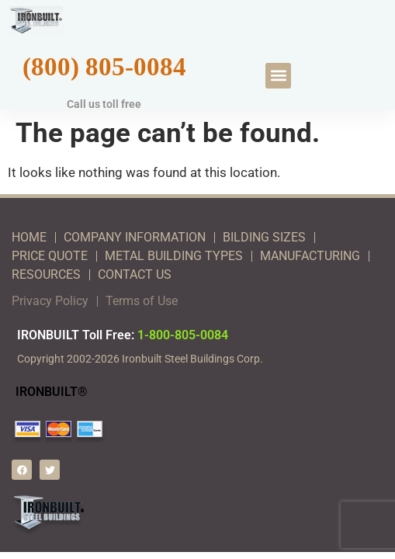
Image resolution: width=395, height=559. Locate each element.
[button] (278, 76)
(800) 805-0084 (104, 66)
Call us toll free (104, 104)
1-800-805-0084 (182, 335)
